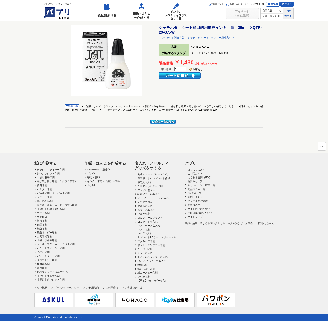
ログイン (287, 4)
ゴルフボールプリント (150, 217)
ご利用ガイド (216, 4)
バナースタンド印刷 (48, 256)
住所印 (91, 185)
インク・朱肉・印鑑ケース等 (103, 181)
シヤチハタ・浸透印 (98, 169)
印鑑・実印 (93, 177)
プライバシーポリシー (66, 287)
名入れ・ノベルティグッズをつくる (176, 10)
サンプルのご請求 (198, 201)
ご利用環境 (112, 287)
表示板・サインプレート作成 (153, 178)
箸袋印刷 (142, 264)
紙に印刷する (107, 10)
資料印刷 (42, 185)
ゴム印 (91, 173)
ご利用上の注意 (134, 287)
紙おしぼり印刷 (146, 268)
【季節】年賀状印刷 (48, 275)
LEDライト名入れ (147, 221)
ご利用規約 (92, 287)
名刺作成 (42, 216)
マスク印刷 (143, 229)
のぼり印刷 (43, 252)
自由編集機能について (200, 212)
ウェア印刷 (143, 213)
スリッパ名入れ (146, 209)
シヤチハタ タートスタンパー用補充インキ (212, 37)
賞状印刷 (42, 267)
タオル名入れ (144, 206)
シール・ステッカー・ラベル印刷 (56, 244)
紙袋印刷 (42, 228)
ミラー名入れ (144, 253)
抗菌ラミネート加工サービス (53, 271)
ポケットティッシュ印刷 (51, 248)
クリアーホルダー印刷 (150, 186)
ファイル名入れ (146, 190)
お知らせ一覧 (195, 181)
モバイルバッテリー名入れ (152, 257)
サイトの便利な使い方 (200, 208)
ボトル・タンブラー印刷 (151, 245)
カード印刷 (43, 212)
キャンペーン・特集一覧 (201, 185)
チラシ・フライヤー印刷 (51, 169)
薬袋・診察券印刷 (47, 240)
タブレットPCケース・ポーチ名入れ (158, 237)
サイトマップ (195, 216)
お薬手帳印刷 (44, 236)
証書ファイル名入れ (148, 194)
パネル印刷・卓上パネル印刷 (53, 193)
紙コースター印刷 (147, 272)
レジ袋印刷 (143, 276)
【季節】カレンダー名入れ (152, 280)
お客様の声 (194, 204)
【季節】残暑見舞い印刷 (51, 208)
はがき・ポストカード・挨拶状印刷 (57, 204)
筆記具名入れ (144, 182)
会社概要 (42, 287)
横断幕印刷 (43, 263)
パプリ (190, 163)
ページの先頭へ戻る (321, 148)
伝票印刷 (42, 224)
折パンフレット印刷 (48, 173)
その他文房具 (144, 202)
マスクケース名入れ (148, 225)
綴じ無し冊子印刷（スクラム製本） (57, 181)
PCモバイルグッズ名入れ (151, 261)
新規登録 (273, 4)
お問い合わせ (234, 4)
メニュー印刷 (44, 197)
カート (288, 13)
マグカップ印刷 (146, 241)
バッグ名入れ (144, 233)
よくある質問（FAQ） (200, 177)
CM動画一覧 (195, 193)
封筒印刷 (42, 220)
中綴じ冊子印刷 (46, 177)
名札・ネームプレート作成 (152, 174)
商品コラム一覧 (196, 189)
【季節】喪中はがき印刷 (51, 279)
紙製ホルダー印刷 (47, 232)
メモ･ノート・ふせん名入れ (153, 198)
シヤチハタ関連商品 (172, 37)
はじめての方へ (196, 169)
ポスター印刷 (44, 189)
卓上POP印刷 (44, 201)
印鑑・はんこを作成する (141, 10)
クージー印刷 (144, 249)
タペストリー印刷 (47, 259)
